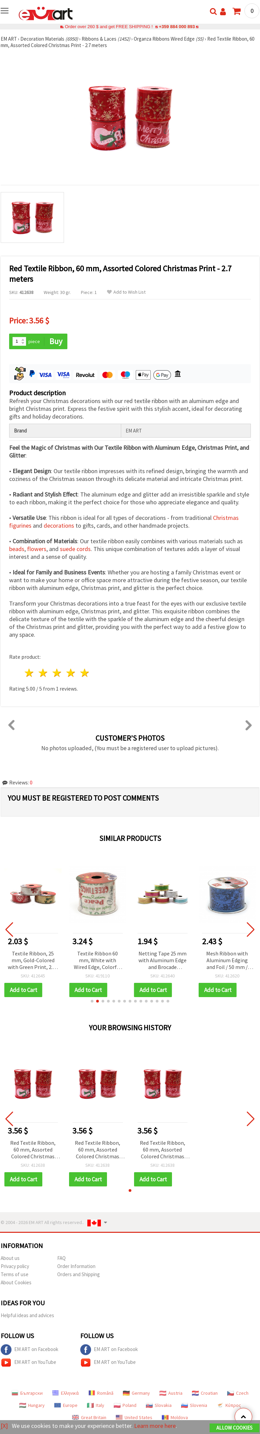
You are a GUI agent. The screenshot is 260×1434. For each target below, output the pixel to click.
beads (16, 549)
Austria (170, 1393)
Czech (237, 1393)
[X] (4, 1426)
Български (27, 1393)
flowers (36, 549)
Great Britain (89, 1417)
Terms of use (14, 1274)
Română (100, 1393)
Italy (95, 1405)
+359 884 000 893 (177, 26)
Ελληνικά (65, 1393)
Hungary (32, 1405)
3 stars (57, 673)
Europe (66, 1405)
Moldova (175, 1417)
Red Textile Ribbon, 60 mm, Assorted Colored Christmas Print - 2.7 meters (33, 1150)
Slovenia (194, 1405)
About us (10, 1258)
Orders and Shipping (78, 1274)
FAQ (61, 1258)
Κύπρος (229, 1405)
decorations (59, 525)
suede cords (75, 549)
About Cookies (16, 1282)
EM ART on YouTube (28, 1362)
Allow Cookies (234, 1428)
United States (134, 1417)
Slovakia (159, 1405)
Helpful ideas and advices (27, 1315)
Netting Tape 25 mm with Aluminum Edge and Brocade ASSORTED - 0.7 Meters (162, 960)
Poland (125, 1405)
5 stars (85, 673)
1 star (30, 673)
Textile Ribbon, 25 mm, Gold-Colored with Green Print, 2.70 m (33, 960)
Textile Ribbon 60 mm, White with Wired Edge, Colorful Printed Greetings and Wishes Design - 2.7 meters (97, 960)
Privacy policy (15, 1266)
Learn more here (155, 1426)
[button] (92, 1001)
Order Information (76, 1266)
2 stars (43, 673)
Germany (136, 1393)
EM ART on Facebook (29, 1349)
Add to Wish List (126, 292)
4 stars (71, 673)
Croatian (205, 1393)
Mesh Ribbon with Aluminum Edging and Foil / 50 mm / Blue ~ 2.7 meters (227, 960)
